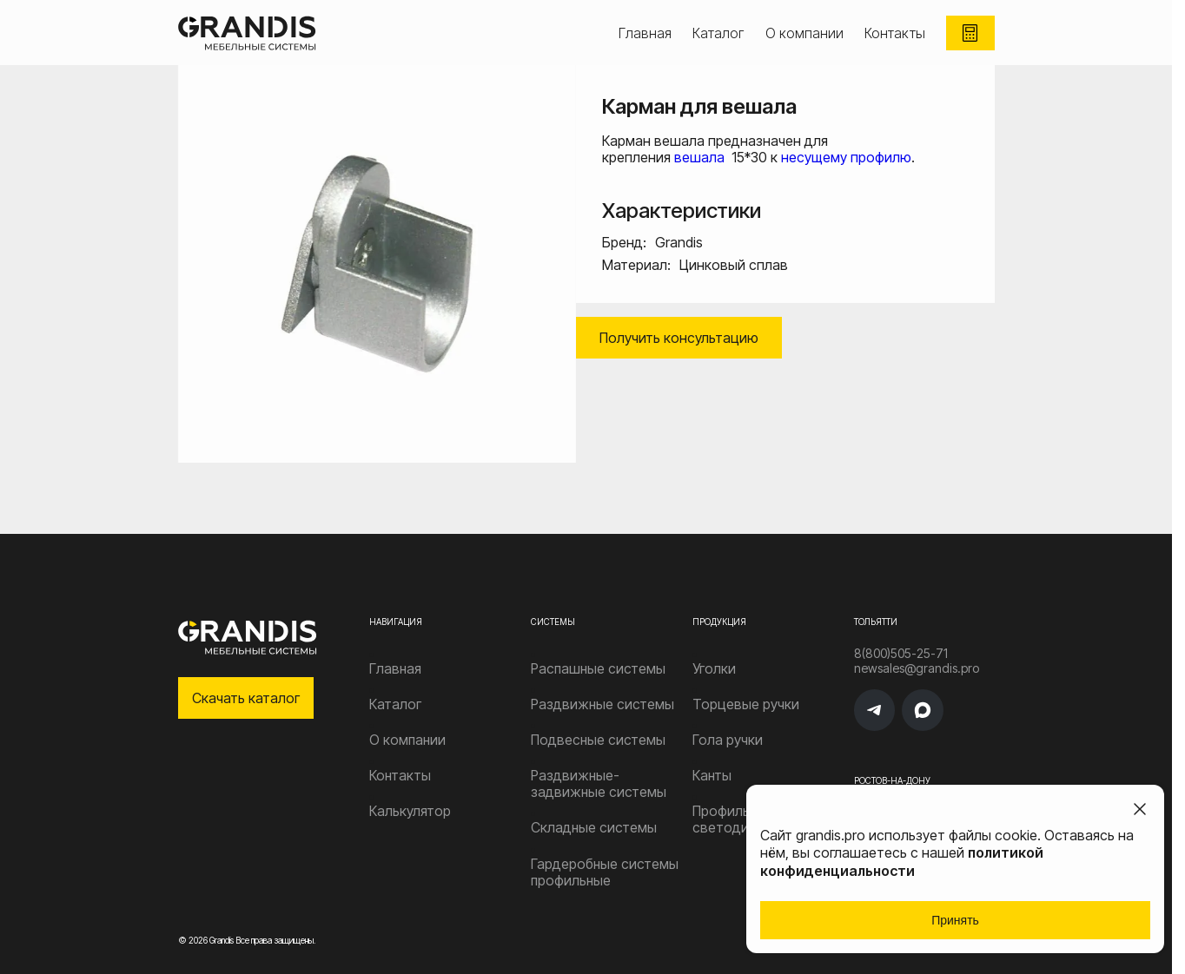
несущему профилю (846, 157)
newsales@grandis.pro (906, 674)
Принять (955, 920)
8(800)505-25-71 (890, 654)
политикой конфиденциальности (901, 861)
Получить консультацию (678, 337)
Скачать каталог (246, 698)
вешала (701, 157)
